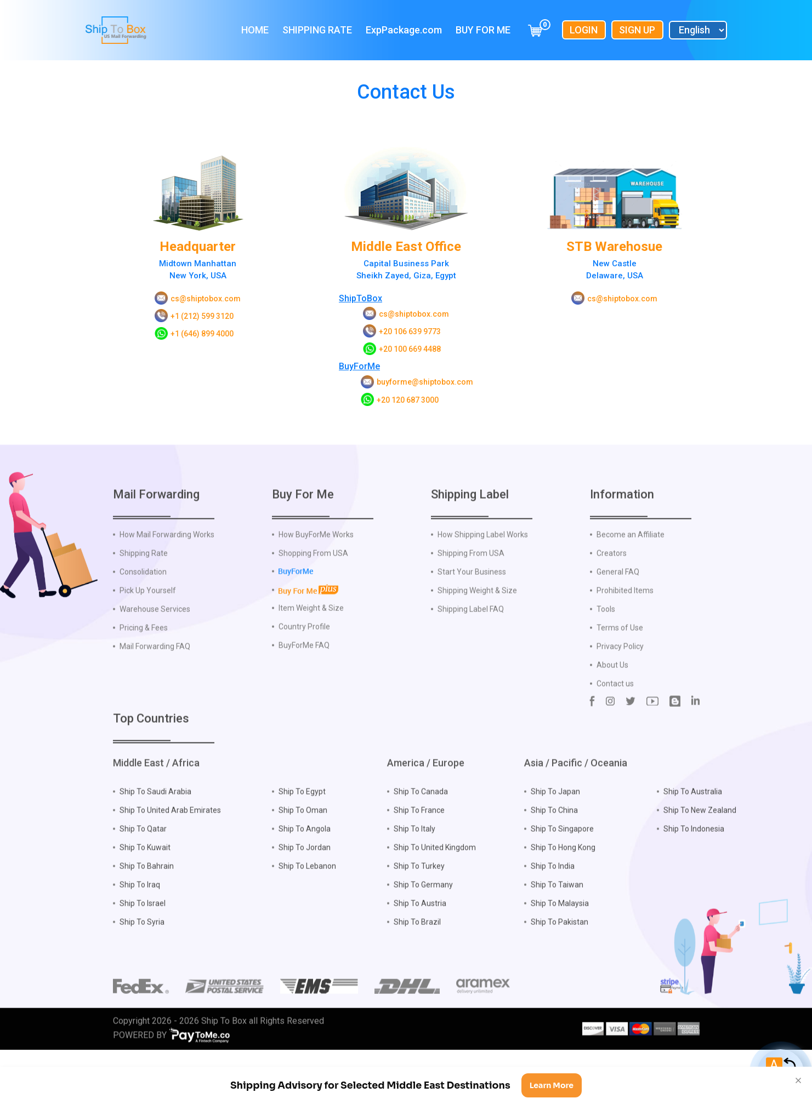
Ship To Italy (414, 854)
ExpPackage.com (404, 30)
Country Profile (304, 651)
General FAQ (618, 596)
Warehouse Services (155, 634)
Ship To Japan (555, 817)
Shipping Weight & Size (477, 615)
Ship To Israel (143, 929)
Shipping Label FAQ (471, 634)
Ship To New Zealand (699, 835)
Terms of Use (620, 652)
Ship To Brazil (417, 947)
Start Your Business (472, 596)
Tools (606, 634)
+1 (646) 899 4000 (202, 333)
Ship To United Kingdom (435, 873)
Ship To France (419, 835)
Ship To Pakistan (559, 947)
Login (584, 30)
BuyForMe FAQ (304, 670)
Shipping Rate (317, 30)
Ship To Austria (420, 929)
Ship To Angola (305, 854)
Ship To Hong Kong (563, 873)
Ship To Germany (423, 910)
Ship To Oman (303, 835)
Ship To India (553, 891)
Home (255, 30)
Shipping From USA (471, 578)
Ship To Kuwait (145, 873)
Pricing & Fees (144, 652)
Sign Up (637, 30)
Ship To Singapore (562, 854)
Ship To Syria (142, 947)
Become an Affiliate (631, 559)
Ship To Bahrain (147, 891)
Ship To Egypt (302, 817)
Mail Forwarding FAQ (155, 671)
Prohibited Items (625, 615)
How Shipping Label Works (483, 559)
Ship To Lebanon (307, 891)
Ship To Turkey (419, 891)
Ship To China (554, 835)
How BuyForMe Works (316, 559)
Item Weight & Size (311, 633)
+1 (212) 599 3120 (202, 316)
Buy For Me (483, 30)
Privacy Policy (620, 671)
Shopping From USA (313, 578)
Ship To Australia (692, 817)
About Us (612, 690)
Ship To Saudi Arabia (155, 817)
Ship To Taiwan (557, 910)
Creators (612, 578)
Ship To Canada (421, 817)
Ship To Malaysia (560, 929)
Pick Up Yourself (148, 615)
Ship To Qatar (143, 854)
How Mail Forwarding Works (167, 559)
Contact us (615, 708)
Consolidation (143, 596)
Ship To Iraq (140, 910)
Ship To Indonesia (693, 854)
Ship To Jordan (305, 873)
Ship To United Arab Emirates (170, 835)
